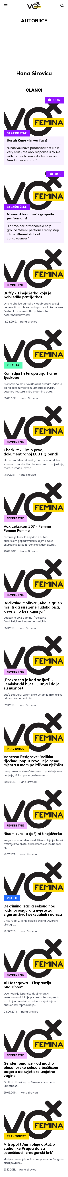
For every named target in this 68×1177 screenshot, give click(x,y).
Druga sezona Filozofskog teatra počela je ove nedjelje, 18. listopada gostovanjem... (34, 777)
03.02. (54, 100)
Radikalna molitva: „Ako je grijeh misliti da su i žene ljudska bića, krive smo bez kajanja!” (33, 607)
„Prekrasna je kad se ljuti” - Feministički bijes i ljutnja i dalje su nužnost (31, 684)
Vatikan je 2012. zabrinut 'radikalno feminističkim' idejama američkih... (34, 623)
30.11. (55, 173)
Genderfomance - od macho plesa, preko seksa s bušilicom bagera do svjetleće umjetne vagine (31, 1069)
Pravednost (16, 749)
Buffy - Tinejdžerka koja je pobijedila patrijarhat (27, 295)
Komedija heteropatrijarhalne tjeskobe (30, 375)
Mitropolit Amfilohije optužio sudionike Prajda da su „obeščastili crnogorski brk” (29, 1148)
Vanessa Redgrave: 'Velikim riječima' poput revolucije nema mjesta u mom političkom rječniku (33, 761)
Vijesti (12, 898)
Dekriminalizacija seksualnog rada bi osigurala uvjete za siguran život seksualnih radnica (33, 910)
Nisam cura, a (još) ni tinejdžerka (33, 833)
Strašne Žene (17, 133)
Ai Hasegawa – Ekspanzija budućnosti (27, 985)
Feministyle (15, 285)
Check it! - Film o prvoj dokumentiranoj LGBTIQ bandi (31, 452)
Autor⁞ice (34, 21)
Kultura (13, 365)
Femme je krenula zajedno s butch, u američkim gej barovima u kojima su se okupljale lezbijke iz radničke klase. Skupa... (34, 544)
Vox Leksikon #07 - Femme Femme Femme (27, 528)
